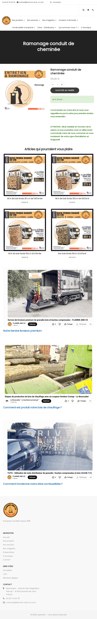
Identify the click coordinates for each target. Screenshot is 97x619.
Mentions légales (10, 578)
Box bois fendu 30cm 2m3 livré (72, 253)
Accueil (6, 537)
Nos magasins (9, 548)
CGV (5, 574)
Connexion (55, 2)
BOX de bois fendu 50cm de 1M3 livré (72, 198)
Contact (6, 559)
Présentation (8, 552)
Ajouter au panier (64, 90)
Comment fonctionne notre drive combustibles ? (33, 484)
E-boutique (8, 556)
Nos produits (8, 541)
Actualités (7, 570)
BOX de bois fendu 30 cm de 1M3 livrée (25, 198)
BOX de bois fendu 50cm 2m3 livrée (24, 253)
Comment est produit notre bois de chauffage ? (32, 407)
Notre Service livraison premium (22, 331)
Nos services (8, 544)
